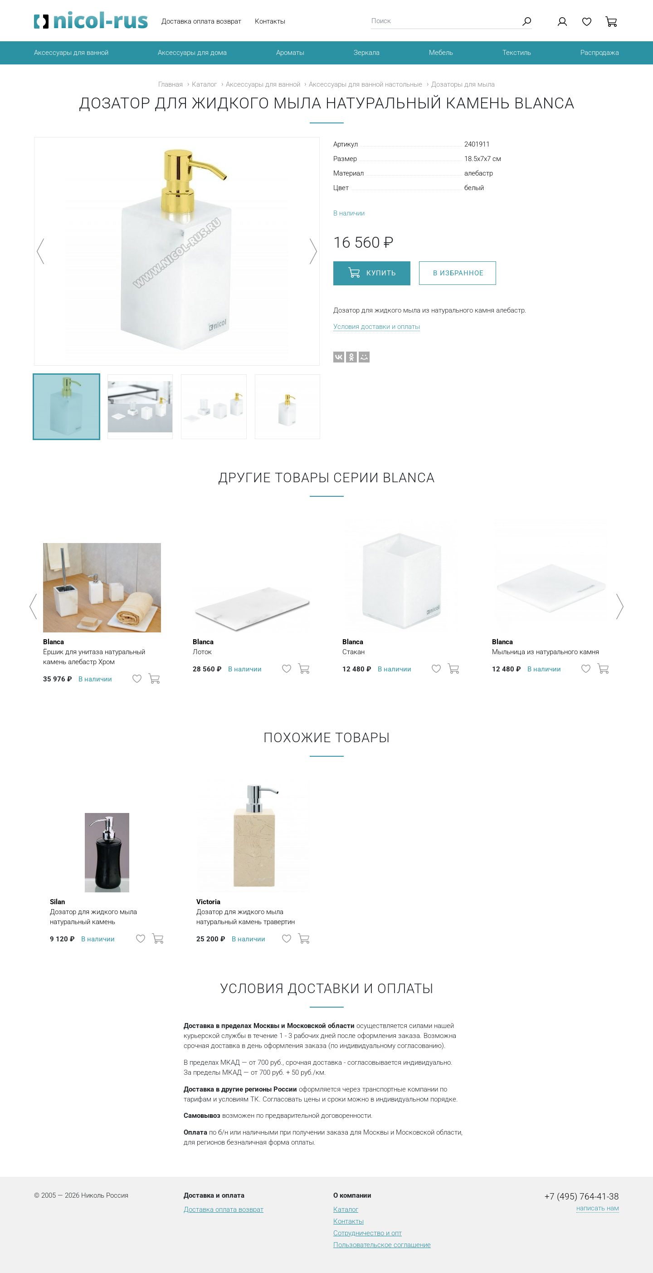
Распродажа (599, 53)
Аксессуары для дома (192, 53)
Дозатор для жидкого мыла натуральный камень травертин (253, 911)
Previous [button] (34, 606)
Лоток (203, 646)
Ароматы (290, 53)
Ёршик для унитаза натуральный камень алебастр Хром (102, 651)
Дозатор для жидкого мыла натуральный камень (107, 911)
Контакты (270, 21)
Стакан (353, 646)
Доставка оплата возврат (201, 21)
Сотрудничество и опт (367, 1233)
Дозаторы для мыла (463, 84)
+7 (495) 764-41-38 (582, 1197)
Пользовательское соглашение (382, 1245)
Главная (170, 84)
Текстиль (516, 53)
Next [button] (618, 606)
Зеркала (367, 53)
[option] (102, 602)
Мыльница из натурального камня (545, 646)
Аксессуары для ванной (71, 53)
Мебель (441, 53)
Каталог (204, 84)
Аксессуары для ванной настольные (365, 84)
